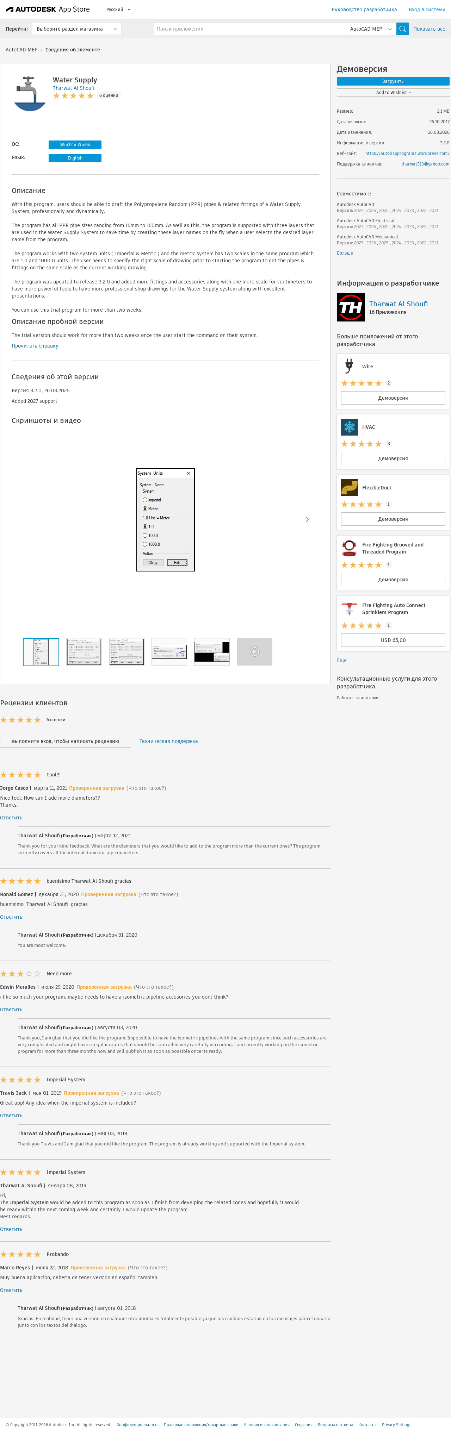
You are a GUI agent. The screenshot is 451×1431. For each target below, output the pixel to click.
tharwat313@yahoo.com (425, 164)
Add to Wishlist (393, 92)
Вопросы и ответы (335, 1424)
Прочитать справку (35, 345)
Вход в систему (427, 9)
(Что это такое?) (146, 788)
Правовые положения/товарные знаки (201, 1424)
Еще (342, 660)
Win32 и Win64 (75, 145)
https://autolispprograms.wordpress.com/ (407, 153)
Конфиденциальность (138, 1424)
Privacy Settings (397, 1424)
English (75, 158)
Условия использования (267, 1424)
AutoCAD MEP (22, 49)
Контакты (367, 1424)
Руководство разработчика (364, 9)
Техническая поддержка (169, 741)
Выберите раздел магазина (70, 28)
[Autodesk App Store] (48, 9)
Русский (118, 9)
